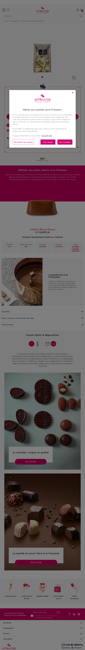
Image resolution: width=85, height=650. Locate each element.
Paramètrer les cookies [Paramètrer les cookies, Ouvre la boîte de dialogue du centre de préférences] (23, 142)
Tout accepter (65, 142)
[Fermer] (72, 92)
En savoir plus (47, 135)
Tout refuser (48, 142)
